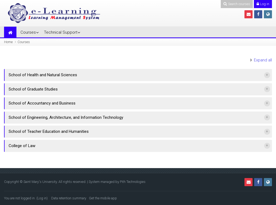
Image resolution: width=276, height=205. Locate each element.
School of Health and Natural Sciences (43, 74)
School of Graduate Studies (33, 89)
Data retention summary (68, 198)
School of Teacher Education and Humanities (49, 131)
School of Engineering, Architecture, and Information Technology (66, 117)
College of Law (22, 145)
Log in (42, 198)
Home (8, 42)
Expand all (263, 60)
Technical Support (60, 32)
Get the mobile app (103, 198)
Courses (28, 32)
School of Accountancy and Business (42, 103)
